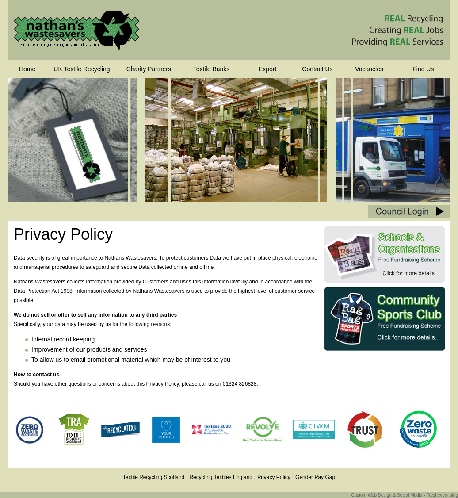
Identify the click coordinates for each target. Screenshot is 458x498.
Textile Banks (211, 69)
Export (267, 69)
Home (27, 69)
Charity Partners (148, 69)
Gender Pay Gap (315, 477)
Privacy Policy (273, 477)
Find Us (423, 69)
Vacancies (369, 69)
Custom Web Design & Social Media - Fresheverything (404, 495)
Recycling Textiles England (220, 477)
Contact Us (317, 69)
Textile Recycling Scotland (153, 477)
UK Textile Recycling (81, 69)
